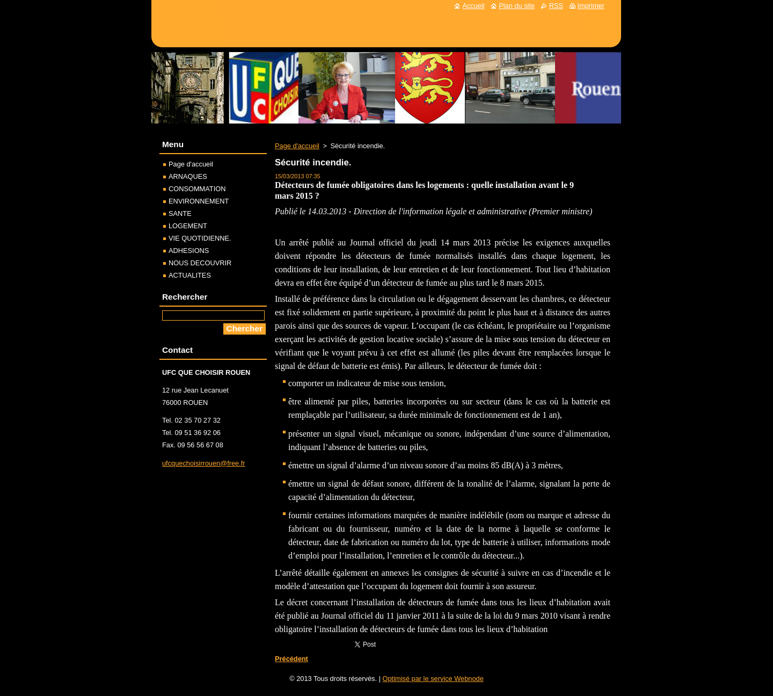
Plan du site (517, 6)
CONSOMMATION (197, 189)
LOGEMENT (188, 226)
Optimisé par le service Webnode (433, 679)
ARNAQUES (188, 176)
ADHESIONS (189, 251)
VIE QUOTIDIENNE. (200, 238)
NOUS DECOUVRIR (200, 263)
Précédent (291, 659)
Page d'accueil (297, 146)
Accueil (473, 6)
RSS (556, 6)
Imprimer (591, 6)
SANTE (180, 213)
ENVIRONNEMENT (199, 201)
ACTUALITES (190, 275)
